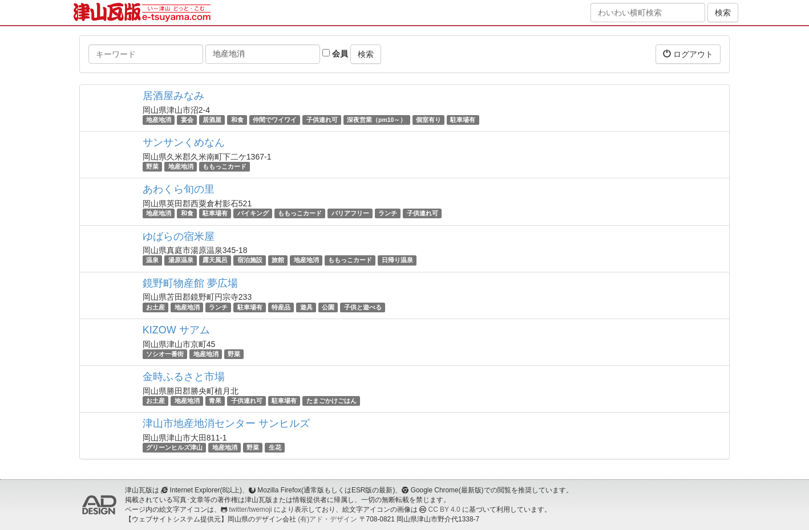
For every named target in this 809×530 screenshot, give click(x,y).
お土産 (155, 307)
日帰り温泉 (397, 260)
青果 (215, 400)
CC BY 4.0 (444, 509)
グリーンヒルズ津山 (174, 447)
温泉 (152, 260)
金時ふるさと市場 (184, 376)
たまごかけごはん (331, 400)
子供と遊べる (363, 307)
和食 (237, 119)
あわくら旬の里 (179, 189)
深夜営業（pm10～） (376, 119)
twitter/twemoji (250, 509)
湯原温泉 (180, 260)
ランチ (387, 213)
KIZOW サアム (176, 330)
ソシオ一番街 (165, 353)
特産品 (281, 307)
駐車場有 (462, 119)
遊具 (306, 307)
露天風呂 (215, 260)
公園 (328, 307)
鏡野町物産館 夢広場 (190, 283)
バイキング (253, 213)
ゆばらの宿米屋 (179, 236)
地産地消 (158, 119)
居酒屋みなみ (173, 95)
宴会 (187, 119)
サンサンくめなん (184, 142)
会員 (335, 53)
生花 (275, 447)
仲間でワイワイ (275, 119)
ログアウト (688, 54)
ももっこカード (224, 166)
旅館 (278, 260)
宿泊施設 (249, 260)
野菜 (152, 166)
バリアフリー (350, 213)
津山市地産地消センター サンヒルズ (226, 423)
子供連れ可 (322, 119)
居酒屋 (212, 119)
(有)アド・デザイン (327, 519)
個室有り (428, 119)
